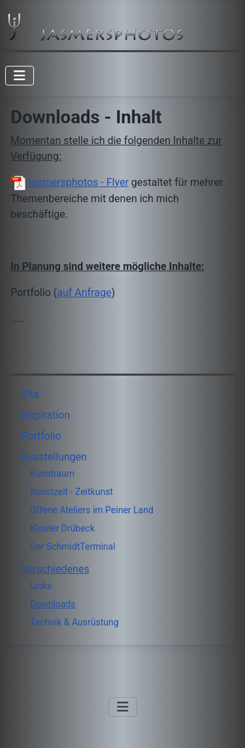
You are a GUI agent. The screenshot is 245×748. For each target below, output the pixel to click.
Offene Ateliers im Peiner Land (92, 510)
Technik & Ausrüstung (74, 622)
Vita (30, 394)
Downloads (53, 604)
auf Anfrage (84, 292)
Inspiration (45, 415)
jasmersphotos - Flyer (69, 182)
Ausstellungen (54, 457)
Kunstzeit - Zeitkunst (71, 491)
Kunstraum (52, 473)
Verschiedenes (55, 569)
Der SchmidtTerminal (73, 546)
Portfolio (41, 436)
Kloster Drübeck (62, 528)
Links (41, 585)
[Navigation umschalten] (19, 75)
